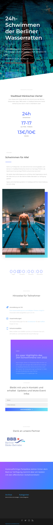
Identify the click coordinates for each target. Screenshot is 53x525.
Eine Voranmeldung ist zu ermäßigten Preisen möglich (27, 310)
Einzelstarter (32, 321)
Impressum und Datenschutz (12, 523)
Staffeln (42, 321)
